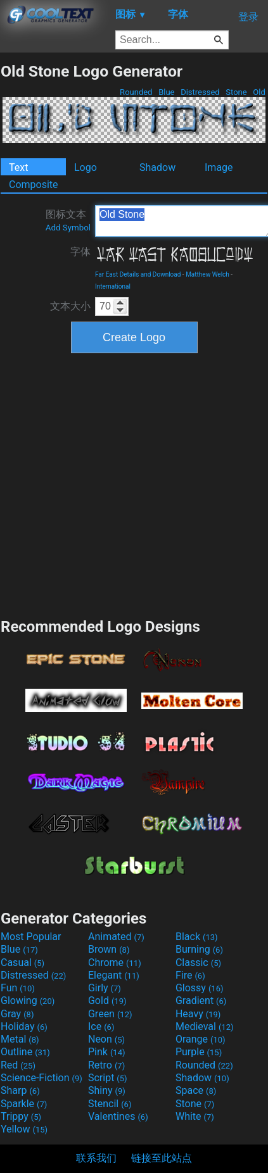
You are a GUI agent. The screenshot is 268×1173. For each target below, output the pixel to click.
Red (18, 1065)
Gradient (200, 1000)
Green (110, 1014)
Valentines (118, 1116)
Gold (107, 1000)
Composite (33, 185)
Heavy (197, 1014)
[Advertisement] (119, 484)
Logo (85, 167)
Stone (236, 92)
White (194, 1116)
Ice (101, 1026)
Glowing (27, 1000)
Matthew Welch (207, 274)
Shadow (157, 167)
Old (259, 92)
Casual (22, 963)
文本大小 (70, 306)
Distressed (200, 92)
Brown (108, 949)
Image (219, 167)
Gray (17, 1014)
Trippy (21, 1116)
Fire (190, 975)
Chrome (114, 963)
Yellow (24, 1129)
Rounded (136, 92)
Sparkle (24, 1104)
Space (195, 1090)
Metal (20, 1039)
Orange (200, 1039)
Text (18, 167)
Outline (25, 1052)
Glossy (199, 988)
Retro (106, 1065)
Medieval (204, 1026)
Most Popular (31, 937)
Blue (166, 92)
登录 (248, 17)
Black (196, 937)
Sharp (20, 1090)
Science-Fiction (41, 1078)
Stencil (109, 1104)
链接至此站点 (161, 1158)
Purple (198, 1052)
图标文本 (68, 220)
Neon (106, 1039)
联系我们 (96, 1158)
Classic (198, 963)
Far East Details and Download (138, 274)
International (113, 286)
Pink (106, 1052)
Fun (18, 988)
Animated (116, 937)
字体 (80, 252)
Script (107, 1078)
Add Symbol (68, 227)
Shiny (106, 1090)
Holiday (24, 1026)
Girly (104, 988)
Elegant (113, 975)
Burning (199, 949)
